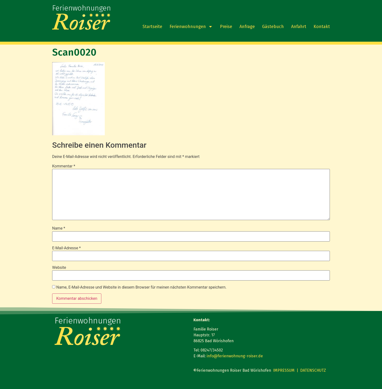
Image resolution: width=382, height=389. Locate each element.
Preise (226, 26)
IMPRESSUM (284, 370)
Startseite (152, 26)
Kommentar (63, 166)
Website (59, 268)
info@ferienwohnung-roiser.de (235, 356)
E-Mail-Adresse (66, 248)
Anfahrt (298, 26)
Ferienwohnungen (191, 26)
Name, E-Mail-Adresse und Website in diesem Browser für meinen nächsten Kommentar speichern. (141, 287)
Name (58, 228)
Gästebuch (273, 26)
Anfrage (247, 26)
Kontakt (322, 26)
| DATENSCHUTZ (311, 370)
